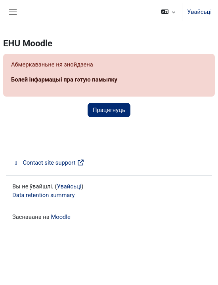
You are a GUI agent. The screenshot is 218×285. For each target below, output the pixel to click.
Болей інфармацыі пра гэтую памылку (64, 79)
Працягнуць (109, 110)
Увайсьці (199, 11)
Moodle (60, 216)
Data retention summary (43, 195)
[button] (168, 12)
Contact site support (48, 162)
